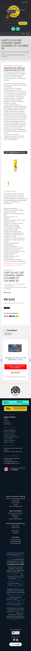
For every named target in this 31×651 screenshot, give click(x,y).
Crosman (9, 581)
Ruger (20, 602)
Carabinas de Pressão (13, 558)
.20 (2, 53)
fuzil (22, 595)
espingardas (16, 595)
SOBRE (5, 418)
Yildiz (8, 602)
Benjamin (15, 585)
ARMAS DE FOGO (17, 51)
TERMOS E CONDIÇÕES (10, 435)
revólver (18, 594)
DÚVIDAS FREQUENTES (9, 430)
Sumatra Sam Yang (15, 586)
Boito (22, 604)
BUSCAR (23, 23)
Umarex (22, 583)
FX (7, 583)
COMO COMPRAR (8, 438)
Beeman (18, 581)
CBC (9, 292)
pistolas (13, 594)
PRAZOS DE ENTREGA (9, 440)
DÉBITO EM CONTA (8, 442)
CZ (8, 600)
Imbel (16, 602)
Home (2, 51)
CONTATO (6, 420)
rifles (22, 594)
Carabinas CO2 (16, 573)
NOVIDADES (7, 422)
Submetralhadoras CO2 (14, 575)
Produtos (8, 51)
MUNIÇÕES (26, 51)
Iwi (23, 602)
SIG (23, 581)
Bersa (12, 602)
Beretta (15, 600)
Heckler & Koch (17, 580)
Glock (22, 600)
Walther (10, 580)
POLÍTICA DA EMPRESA (10, 431)
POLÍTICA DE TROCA (9, 433)
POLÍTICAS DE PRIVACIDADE (11, 437)
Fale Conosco (25, 1)
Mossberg (18, 605)
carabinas (9, 595)
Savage (12, 605)
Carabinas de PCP (18, 556)
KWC (14, 581)
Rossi (20, 578)
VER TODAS (8, 333)
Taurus (19, 599)
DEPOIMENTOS (7, 424)
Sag (17, 578)
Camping (15, 619)
